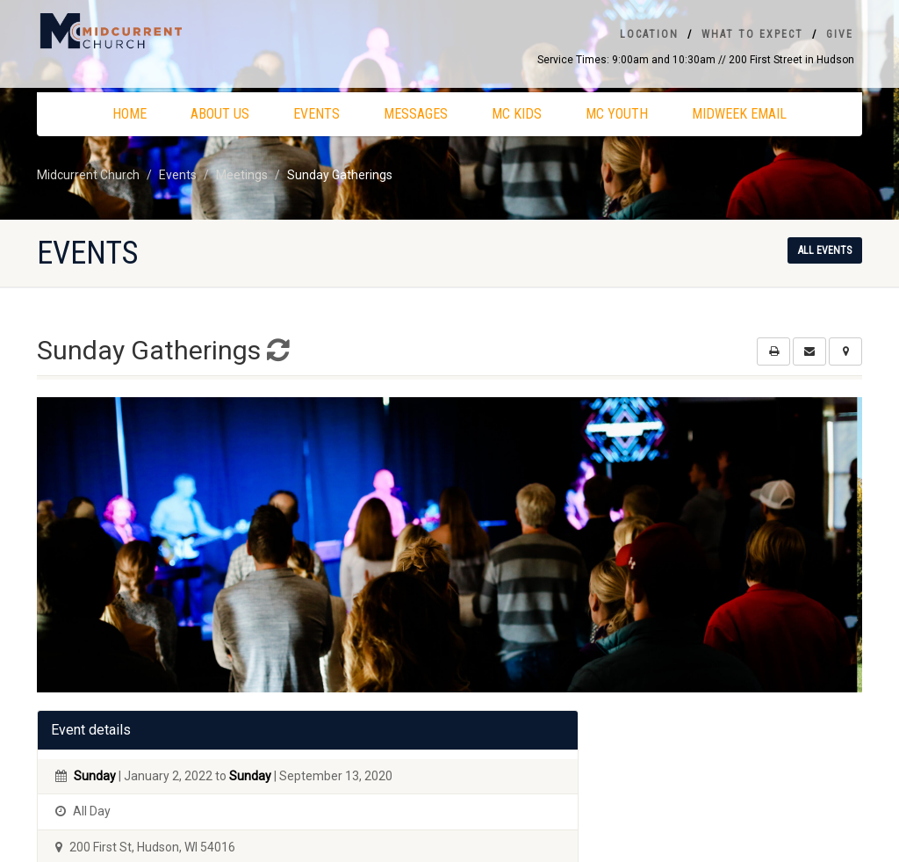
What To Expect (752, 34)
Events (316, 113)
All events (825, 250)
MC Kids (517, 113)
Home (129, 113)
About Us (220, 113)
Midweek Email (739, 113)
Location (649, 34)
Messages (416, 113)
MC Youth (617, 113)
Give (839, 34)
